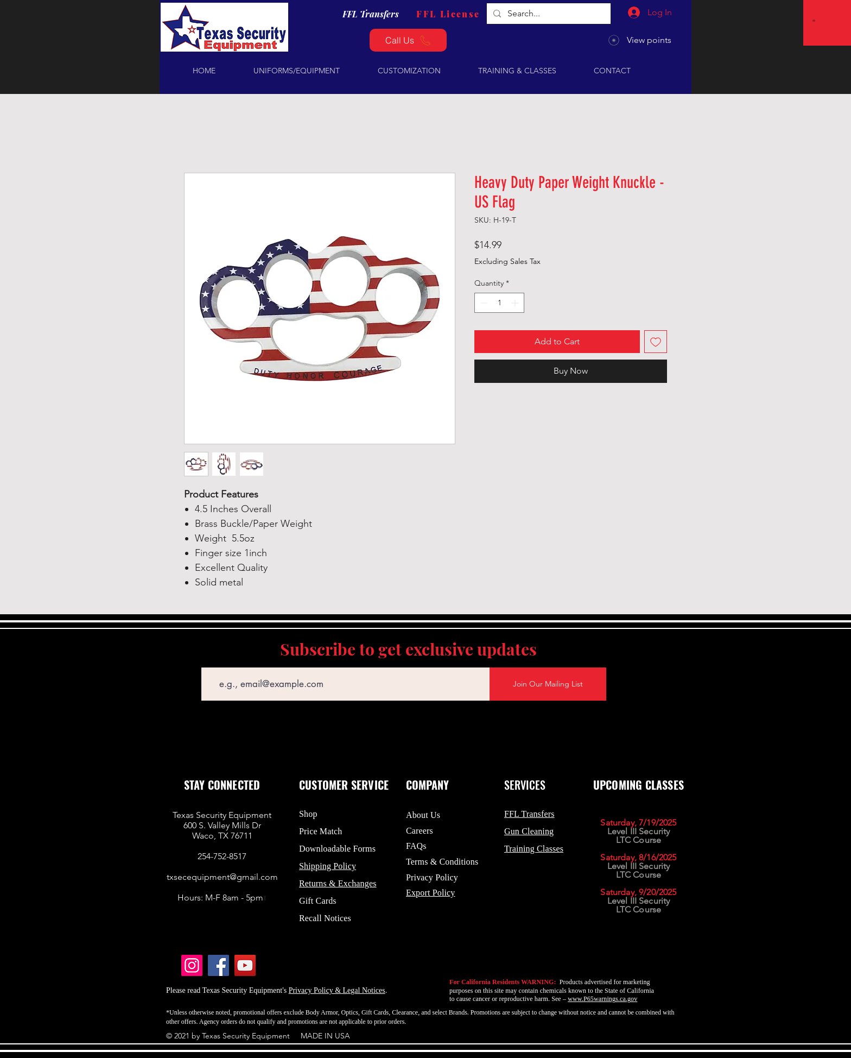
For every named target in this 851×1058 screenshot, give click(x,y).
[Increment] (516, 302)
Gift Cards (317, 900)
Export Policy (430, 892)
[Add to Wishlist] (655, 341)
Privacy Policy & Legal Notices (337, 990)
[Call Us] (408, 40)
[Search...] (547, 13)
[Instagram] (191, 965)
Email (210, 659)
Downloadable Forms (337, 848)
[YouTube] (245, 965)
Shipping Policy (327, 866)
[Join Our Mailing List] (548, 684)
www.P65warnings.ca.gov (602, 999)
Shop (308, 813)
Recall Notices (325, 918)
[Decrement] (483, 302)
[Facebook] (218, 965)
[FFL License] (448, 13)
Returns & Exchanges (338, 883)
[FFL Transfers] (371, 13)
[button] (815, 20)
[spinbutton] (499, 302)
